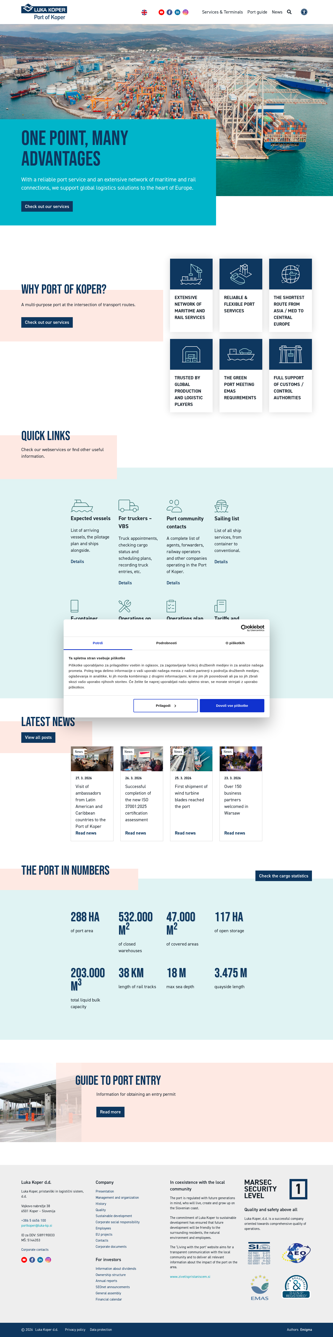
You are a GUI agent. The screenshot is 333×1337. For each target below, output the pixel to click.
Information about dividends (116, 1268)
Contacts (102, 1240)
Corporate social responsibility (118, 1222)
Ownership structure (111, 1275)
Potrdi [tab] (98, 643)
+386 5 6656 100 (33, 1220)
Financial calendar (109, 1299)
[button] (161, 12)
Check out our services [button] (47, 206)
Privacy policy (75, 1329)
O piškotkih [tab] (235, 643)
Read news (86, 833)
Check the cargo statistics (283, 876)
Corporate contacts (35, 1249)
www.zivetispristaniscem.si (190, 1276)
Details (77, 561)
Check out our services (47, 322)
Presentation (105, 1191)
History (101, 1203)
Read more (110, 1112)
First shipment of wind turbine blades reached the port (191, 796)
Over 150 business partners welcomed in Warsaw (236, 799)
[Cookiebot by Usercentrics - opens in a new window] (244, 628)
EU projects (104, 1234)
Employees (103, 1228)
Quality (101, 1210)
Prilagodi (166, 705)
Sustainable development (114, 1216)
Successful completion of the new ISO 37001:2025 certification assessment (138, 803)
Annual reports (106, 1281)
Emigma (306, 1329)
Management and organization (117, 1197)
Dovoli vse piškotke (232, 705)
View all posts (38, 737)
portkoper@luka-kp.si (36, 1225)
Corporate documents (111, 1246)
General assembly (108, 1293)
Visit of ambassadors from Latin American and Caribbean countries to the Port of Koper (91, 806)
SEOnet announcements (113, 1287)
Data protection (101, 1329)
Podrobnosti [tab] (166, 643)
